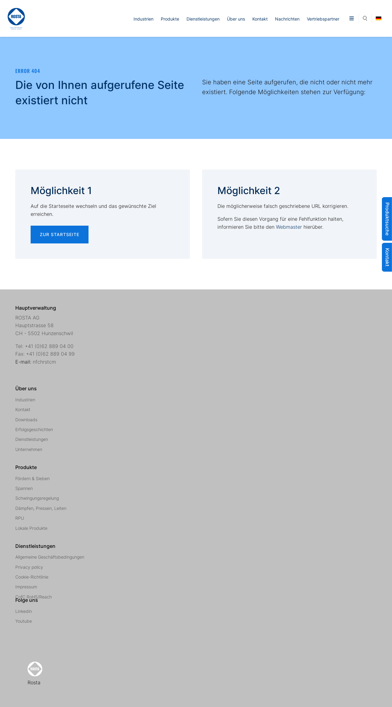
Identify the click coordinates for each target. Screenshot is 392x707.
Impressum (26, 586)
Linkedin (23, 611)
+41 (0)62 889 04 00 (49, 346)
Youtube (23, 621)
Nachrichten (287, 18)
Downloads (26, 419)
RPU (19, 518)
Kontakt (260, 18)
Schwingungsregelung (37, 498)
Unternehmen (28, 449)
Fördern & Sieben (32, 478)
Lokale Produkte (31, 528)
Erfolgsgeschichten (34, 429)
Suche (365, 17)
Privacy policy (29, 567)
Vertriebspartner (323, 18)
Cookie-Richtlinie (31, 576)
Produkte (170, 18)
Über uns (236, 18)
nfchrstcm (44, 362)
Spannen (24, 488)
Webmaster (289, 227)
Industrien (143, 18)
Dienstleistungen (203, 18)
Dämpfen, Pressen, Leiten (40, 508)
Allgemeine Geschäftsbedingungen (49, 557)
